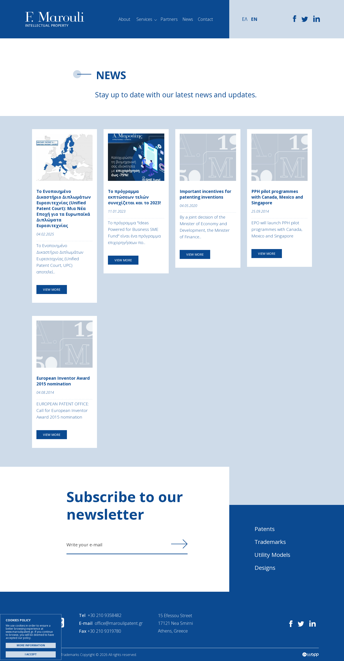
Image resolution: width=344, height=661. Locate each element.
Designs (264, 568)
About (124, 19)
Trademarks (270, 542)
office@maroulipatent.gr (119, 623)
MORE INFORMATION (31, 645)
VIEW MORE (51, 289)
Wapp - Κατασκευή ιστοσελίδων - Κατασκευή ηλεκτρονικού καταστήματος (310, 654)
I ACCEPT (31, 654)
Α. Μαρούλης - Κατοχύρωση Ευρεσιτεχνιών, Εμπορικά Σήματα (54, 19)
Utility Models (272, 555)
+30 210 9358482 (105, 615)
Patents (264, 529)
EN (254, 19)
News (188, 19)
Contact (205, 19)
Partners (169, 19)
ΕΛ (244, 19)
